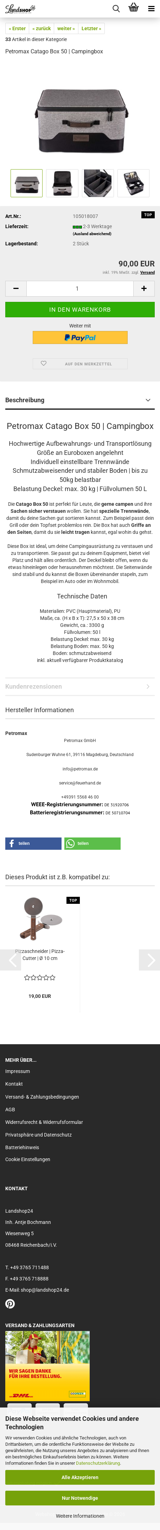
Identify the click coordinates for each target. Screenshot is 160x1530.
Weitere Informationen (80, 1516)
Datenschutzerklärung (98, 1463)
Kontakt (14, 1084)
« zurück (41, 28)
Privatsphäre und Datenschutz (38, 1135)
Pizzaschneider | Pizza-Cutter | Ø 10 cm (40, 954)
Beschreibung (24, 400)
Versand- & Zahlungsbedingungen (42, 1097)
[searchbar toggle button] (116, 9)
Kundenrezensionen (33, 686)
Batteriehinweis (22, 1147)
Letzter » (91, 28)
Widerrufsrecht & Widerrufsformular (44, 1122)
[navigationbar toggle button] (151, 9)
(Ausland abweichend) (92, 234)
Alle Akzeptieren (80, 1477)
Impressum (17, 1071)
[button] (15, 289)
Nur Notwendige (80, 1498)
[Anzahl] (80, 289)
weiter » (66, 28)
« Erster (17, 28)
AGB (10, 1109)
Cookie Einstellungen (27, 1159)
